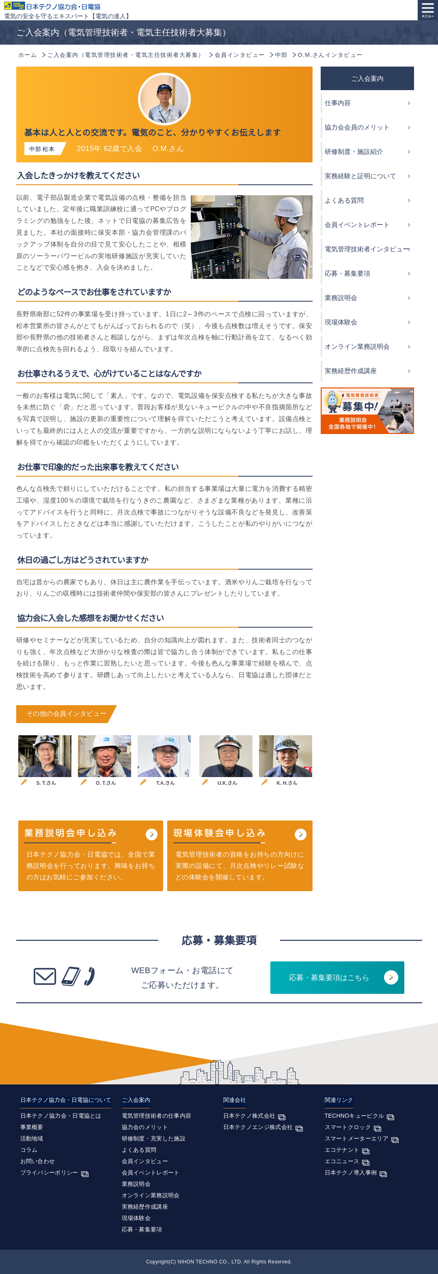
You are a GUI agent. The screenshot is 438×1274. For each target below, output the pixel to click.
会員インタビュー (145, 1161)
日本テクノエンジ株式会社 (258, 1127)
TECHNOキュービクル (354, 1115)
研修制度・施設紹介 (354, 151)
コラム (29, 1150)
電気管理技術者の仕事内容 (157, 1115)
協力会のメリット (145, 1127)
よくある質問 (344, 200)
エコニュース (342, 1161)
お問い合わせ (37, 1161)
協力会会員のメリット (357, 127)
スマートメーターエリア (356, 1138)
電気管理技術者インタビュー (367, 249)
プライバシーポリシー (49, 1172)
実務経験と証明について (360, 176)
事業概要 (31, 1127)
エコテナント (342, 1150)
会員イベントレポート (357, 224)
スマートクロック (348, 1127)
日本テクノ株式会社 (249, 1115)
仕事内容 (338, 102)
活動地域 (31, 1138)
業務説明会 (341, 297)
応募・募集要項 (347, 273)
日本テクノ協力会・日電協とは (60, 1115)
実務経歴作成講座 (351, 370)
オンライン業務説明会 (357, 346)
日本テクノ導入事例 (351, 1172)
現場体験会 (341, 322)
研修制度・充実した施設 (154, 1138)
